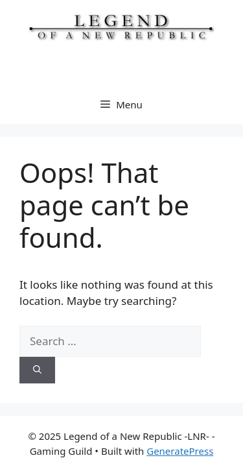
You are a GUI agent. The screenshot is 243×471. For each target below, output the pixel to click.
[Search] (37, 370)
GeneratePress (179, 450)
